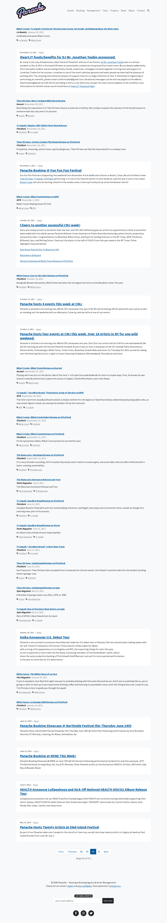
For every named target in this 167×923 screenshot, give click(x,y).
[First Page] (61, 851)
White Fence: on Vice (36, 674)
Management (93, 10)
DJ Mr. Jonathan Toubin (112, 62)
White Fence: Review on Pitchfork (42, 702)
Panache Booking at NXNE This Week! (48, 756)
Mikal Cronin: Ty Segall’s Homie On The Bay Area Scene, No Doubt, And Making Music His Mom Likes (67, 28)
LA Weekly (22, 40)
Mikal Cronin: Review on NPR (37, 196)
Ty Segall (33, 132)
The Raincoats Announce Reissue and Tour (38, 479)
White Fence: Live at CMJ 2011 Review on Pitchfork (42, 275)
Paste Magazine (24, 491)
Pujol (50, 178)
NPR (33, 208)
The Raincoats (35, 469)
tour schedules (85, 885)
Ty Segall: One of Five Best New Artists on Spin (40, 609)
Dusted (20, 383)
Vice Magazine (23, 692)
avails (70, 885)
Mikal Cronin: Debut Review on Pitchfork (43, 417)
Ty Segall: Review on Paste (38, 525)
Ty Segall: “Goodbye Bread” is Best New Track (40, 546)
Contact (141, 10)
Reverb (30, 115)
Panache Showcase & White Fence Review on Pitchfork (46, 261)
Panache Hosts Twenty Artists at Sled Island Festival (59, 827)
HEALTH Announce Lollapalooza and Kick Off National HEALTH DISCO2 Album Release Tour (83, 792)
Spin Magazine (33, 599)
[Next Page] (106, 851)
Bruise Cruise (26, 182)
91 (100, 851)
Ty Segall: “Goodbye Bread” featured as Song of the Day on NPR (50, 392)
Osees (20, 115)
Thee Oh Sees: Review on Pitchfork (48, 142)
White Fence (34, 287)
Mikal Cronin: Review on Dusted (39, 368)
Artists (70, 10)
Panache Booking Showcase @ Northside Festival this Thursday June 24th (75, 726)
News (123, 10)
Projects (114, 10)
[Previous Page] (72, 851)
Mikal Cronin (35, 40)
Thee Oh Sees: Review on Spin (38, 587)
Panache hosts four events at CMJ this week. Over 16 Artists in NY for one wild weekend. (79, 336)
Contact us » (115, 885)
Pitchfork (21, 132)
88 (82, 851)
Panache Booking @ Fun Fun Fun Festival (51, 170)
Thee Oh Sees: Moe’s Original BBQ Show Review (40, 100)
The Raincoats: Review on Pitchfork (40, 455)
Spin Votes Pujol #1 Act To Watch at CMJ (39, 249)
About (132, 10)
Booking (80, 10)
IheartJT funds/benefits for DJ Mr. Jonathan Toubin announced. (68, 57)
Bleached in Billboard (30, 255)
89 (88, 851)
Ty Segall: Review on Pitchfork (40, 500)
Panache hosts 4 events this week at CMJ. (51, 304)
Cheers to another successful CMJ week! (50, 225)
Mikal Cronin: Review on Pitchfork (40, 434)
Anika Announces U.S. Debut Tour (45, 637)
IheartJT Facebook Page (83, 86)
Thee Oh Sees (26, 178)
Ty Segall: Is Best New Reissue (41, 125)
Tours (105, 10)
